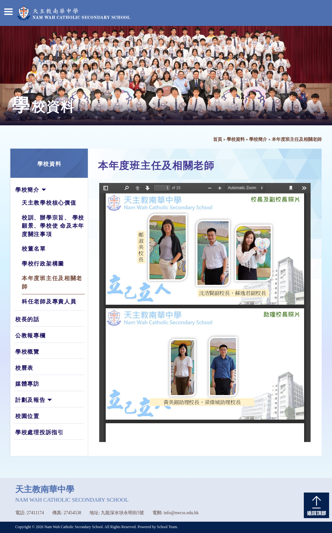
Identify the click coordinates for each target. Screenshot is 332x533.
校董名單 (34, 249)
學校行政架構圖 (43, 264)
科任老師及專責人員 (49, 302)
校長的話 (27, 319)
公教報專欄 (30, 336)
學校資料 (236, 139)
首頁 (217, 139)
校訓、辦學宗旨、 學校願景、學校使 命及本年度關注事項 (53, 226)
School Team (167, 527)
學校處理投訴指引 (39, 432)
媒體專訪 (27, 384)
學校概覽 (27, 352)
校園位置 (27, 416)
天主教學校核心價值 (49, 203)
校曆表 (24, 368)
